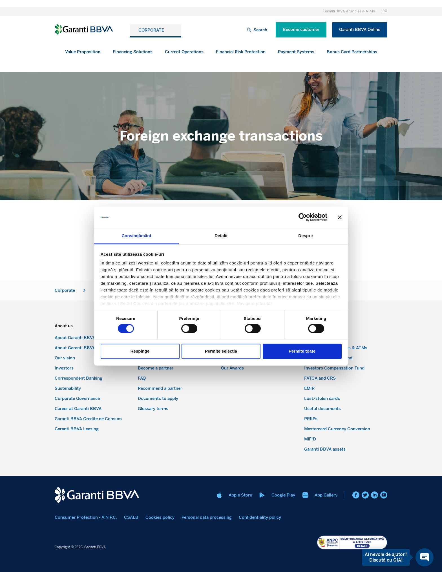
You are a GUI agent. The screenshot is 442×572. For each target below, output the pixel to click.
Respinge (140, 351)
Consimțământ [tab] (136, 235)
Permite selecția (221, 351)
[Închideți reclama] (340, 217)
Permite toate (302, 351)
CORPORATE (152, 30)
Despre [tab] (305, 235)
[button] (133, 51)
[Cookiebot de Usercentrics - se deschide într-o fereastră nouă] (302, 217)
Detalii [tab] (221, 235)
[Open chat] (425, 557)
